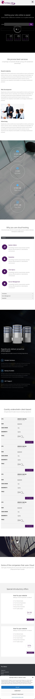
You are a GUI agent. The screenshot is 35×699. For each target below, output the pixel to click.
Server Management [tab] (17, 295)
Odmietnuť (17, 690)
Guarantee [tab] (17, 298)
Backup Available (9, 371)
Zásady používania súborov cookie (17, 697)
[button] (33, 677)
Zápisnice (3, 670)
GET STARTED (29, 442)
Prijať (17, 687)
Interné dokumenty (5, 675)
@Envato (17, 549)
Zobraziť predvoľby (17, 694)
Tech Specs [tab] (17, 293)
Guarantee (11, 257)
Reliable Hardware (10, 360)
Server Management (14, 282)
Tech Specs (11, 270)
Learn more (30, 619)
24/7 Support (8, 381)
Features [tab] (17, 237)
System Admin (12, 245)
